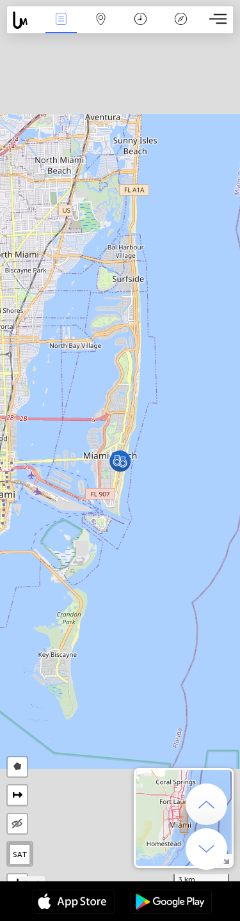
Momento (140, 20)
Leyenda (180, 20)
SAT (20, 854)
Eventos (60, 20)
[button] (120, 460)
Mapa (101, 20)
